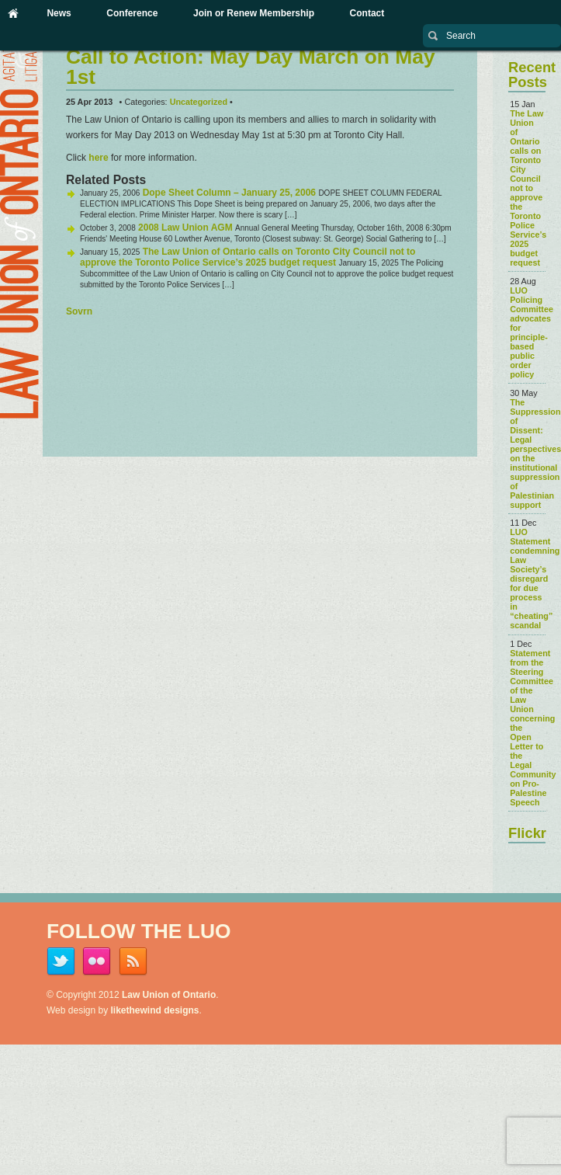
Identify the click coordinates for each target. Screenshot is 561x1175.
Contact (367, 13)
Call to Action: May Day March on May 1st (250, 67)
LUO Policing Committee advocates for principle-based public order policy (531, 332)
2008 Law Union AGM (185, 227)
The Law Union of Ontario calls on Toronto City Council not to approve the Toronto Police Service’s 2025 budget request (247, 257)
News (59, 13)
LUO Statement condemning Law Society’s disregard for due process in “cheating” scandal (534, 578)
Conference (132, 13)
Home (13, 13)
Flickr (527, 833)
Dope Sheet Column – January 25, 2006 (229, 192)
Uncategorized (198, 101)
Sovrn (79, 311)
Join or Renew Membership (253, 13)
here (98, 157)
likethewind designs (155, 1010)
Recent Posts (532, 74)
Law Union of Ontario (169, 994)
